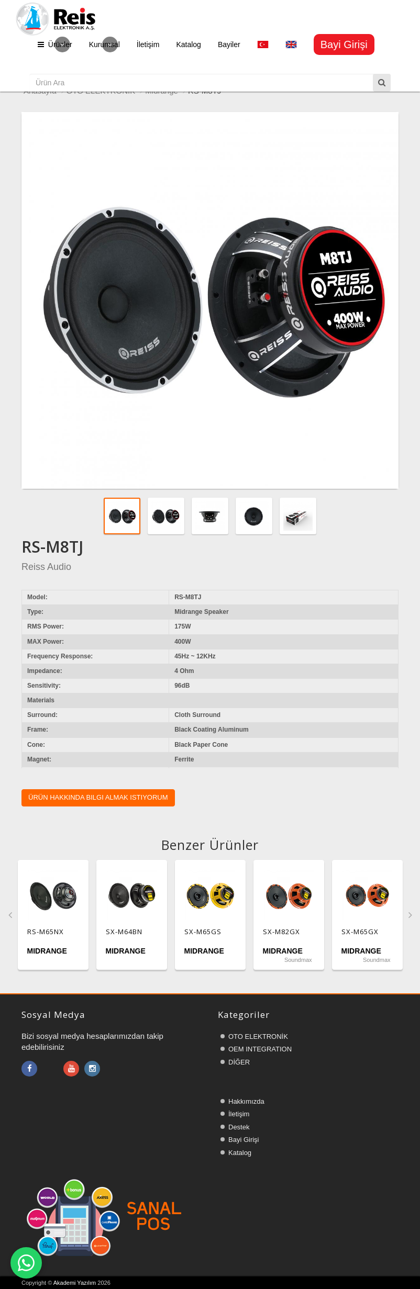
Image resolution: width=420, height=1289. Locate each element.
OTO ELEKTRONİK (258, 1036)
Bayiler (229, 44)
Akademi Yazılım (74, 1283)
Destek (238, 1127)
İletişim (148, 44)
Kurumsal (104, 44)
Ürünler (55, 44)
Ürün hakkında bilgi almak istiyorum (98, 797)
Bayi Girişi (243, 1140)
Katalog (188, 44)
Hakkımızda (246, 1101)
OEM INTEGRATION (260, 1049)
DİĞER (239, 1062)
